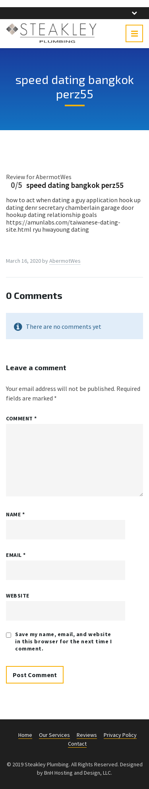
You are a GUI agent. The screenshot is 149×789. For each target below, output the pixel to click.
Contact (77, 743)
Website (17, 595)
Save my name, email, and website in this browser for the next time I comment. (63, 641)
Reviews (87, 734)
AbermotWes (65, 260)
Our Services (54, 734)
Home (25, 734)
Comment (21, 418)
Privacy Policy (120, 734)
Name (15, 514)
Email (16, 555)
